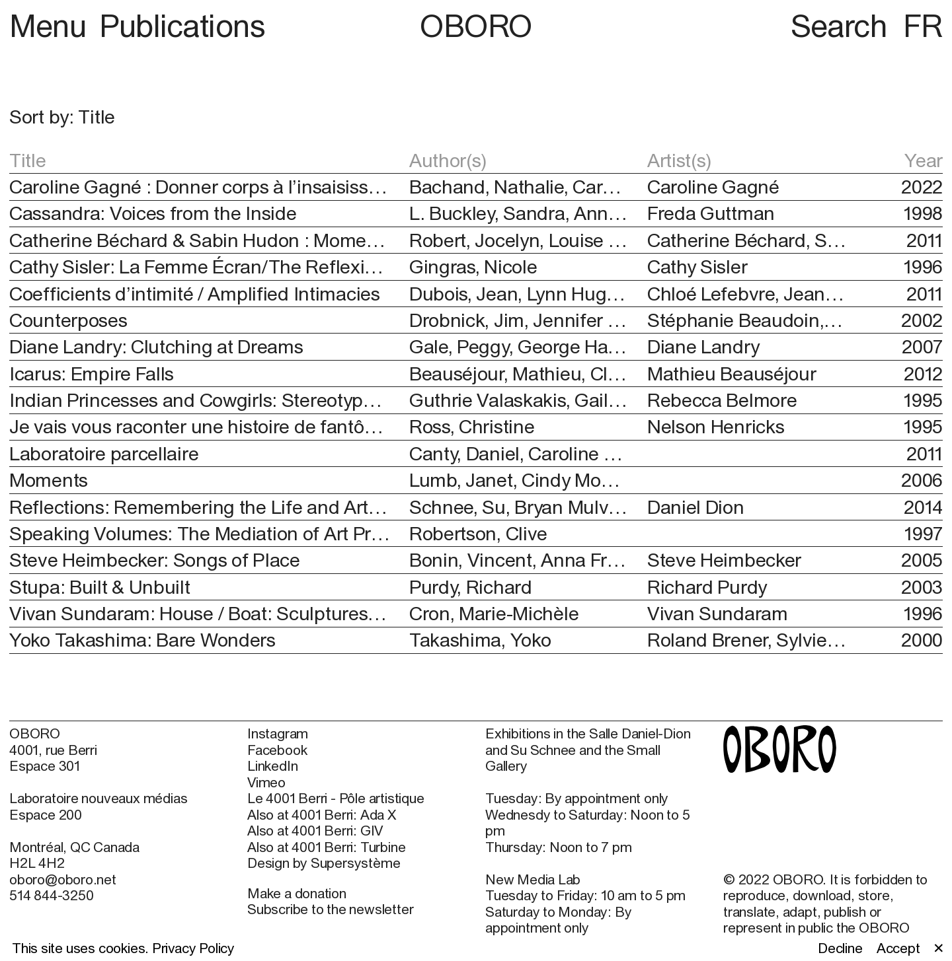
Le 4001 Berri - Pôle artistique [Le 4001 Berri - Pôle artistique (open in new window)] (335, 798)
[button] (242, 117)
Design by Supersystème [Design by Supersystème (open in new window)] (323, 863)
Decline (840, 948)
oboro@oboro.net (62, 879)
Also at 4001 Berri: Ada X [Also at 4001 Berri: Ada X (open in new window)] (321, 814)
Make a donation (296, 893)
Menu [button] (51, 25)
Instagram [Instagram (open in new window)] (277, 733)
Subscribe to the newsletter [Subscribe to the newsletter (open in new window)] (330, 909)
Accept (898, 948)
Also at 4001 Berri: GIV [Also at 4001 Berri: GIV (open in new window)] (315, 830)
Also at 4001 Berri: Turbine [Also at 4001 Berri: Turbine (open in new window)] (326, 847)
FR (923, 25)
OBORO (476, 25)
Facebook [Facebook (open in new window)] (277, 750)
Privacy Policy (193, 948)
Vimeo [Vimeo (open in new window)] (266, 782)
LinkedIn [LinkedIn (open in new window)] (272, 765)
